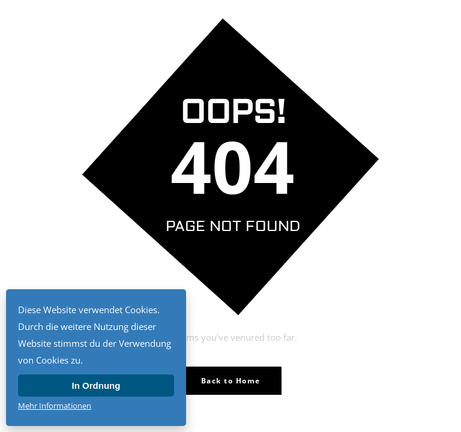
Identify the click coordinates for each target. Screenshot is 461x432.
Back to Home (231, 381)
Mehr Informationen (54, 405)
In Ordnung (96, 385)
